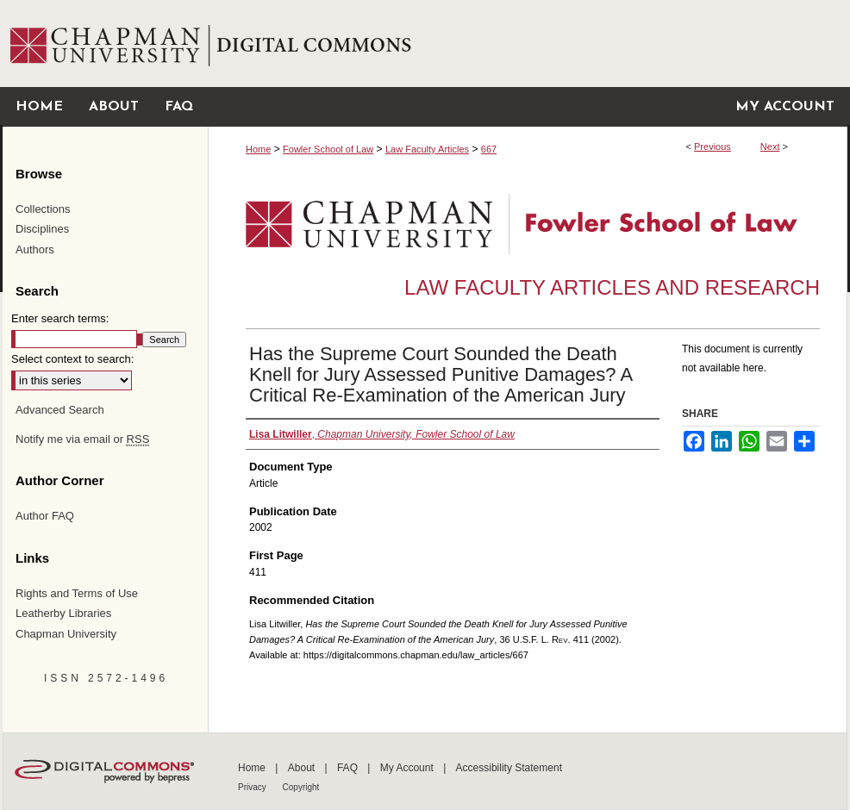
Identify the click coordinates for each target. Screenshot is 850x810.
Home (258, 149)
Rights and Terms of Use (77, 593)
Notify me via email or (82, 439)
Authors (35, 249)
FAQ (348, 768)
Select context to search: (72, 358)
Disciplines (42, 228)
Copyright (301, 787)
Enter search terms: (60, 318)
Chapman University (66, 633)
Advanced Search (60, 409)
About (303, 768)
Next (770, 146)
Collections (43, 208)
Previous (712, 146)
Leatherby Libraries (63, 613)
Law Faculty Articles (427, 149)
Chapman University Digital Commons (527, 43)
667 (489, 149)
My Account (408, 768)
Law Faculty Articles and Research (612, 287)
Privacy (253, 787)
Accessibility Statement (509, 768)
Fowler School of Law (328, 149)
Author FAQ (45, 515)
